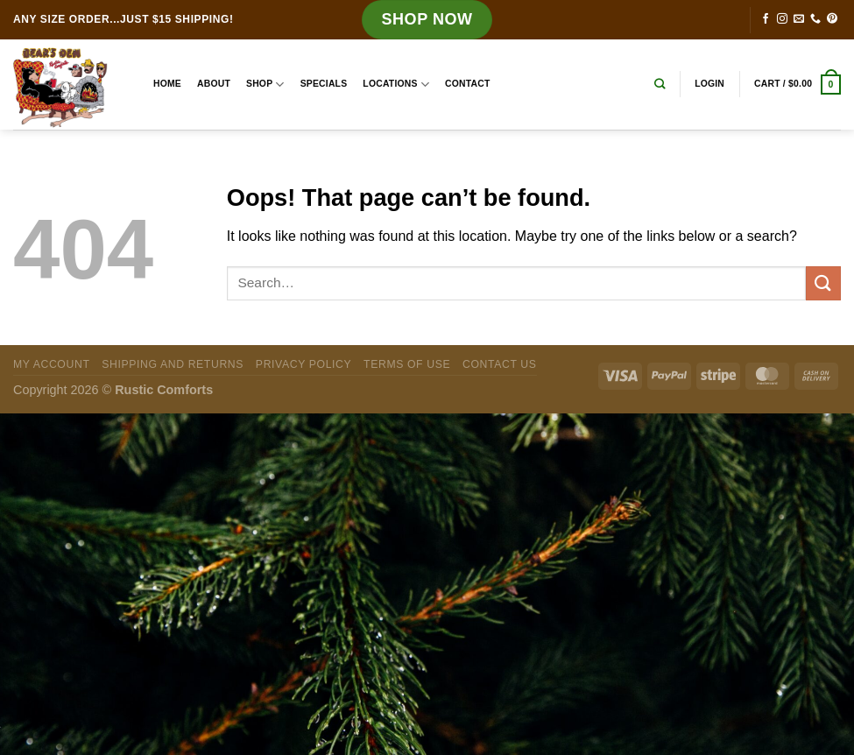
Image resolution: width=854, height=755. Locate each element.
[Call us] (815, 19)
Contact (467, 83)
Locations (396, 84)
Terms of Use (406, 364)
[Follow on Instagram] (782, 19)
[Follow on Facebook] (765, 19)
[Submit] (823, 283)
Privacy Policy (303, 364)
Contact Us (499, 364)
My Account (51, 364)
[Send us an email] (799, 19)
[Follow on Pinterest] (832, 19)
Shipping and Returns (172, 364)
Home (167, 83)
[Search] (659, 84)
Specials (324, 83)
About (213, 83)
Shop (265, 84)
